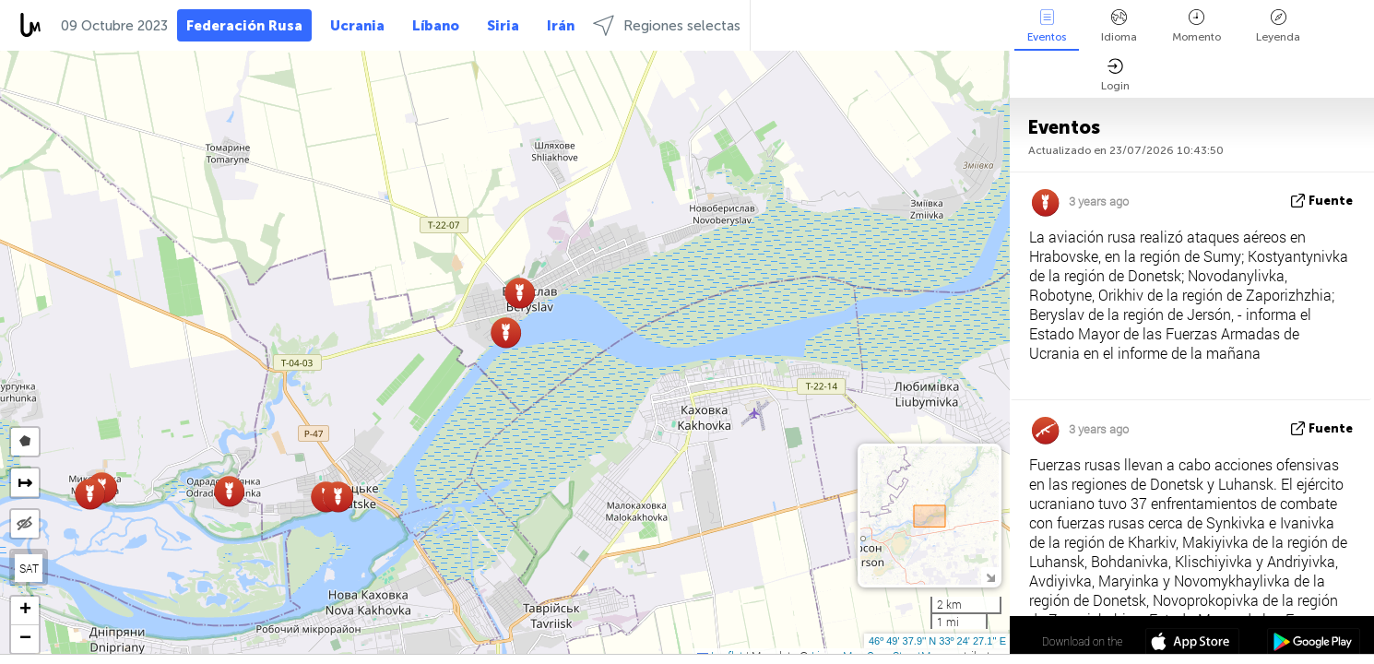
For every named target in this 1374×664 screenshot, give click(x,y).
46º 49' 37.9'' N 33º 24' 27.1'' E (937, 640)
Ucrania (357, 26)
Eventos (1046, 26)
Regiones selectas (666, 25)
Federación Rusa (244, 26)
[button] (520, 293)
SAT (29, 568)
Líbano (435, 26)
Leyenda (1278, 26)
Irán (560, 26)
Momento (1196, 26)
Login (1115, 75)
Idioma (1119, 26)
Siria (503, 26)
